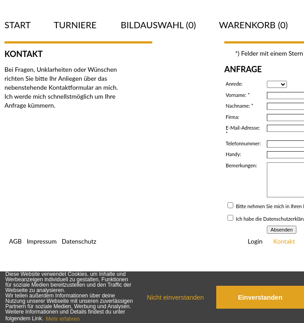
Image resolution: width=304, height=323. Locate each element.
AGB (15, 241)
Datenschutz (79, 241)
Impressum (42, 241)
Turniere (75, 24)
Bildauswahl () (158, 24)
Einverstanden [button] (260, 297)
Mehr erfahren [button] (62, 319)
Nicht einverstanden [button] (175, 297)
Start (17, 24)
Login (255, 241)
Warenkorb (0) (253, 24)
